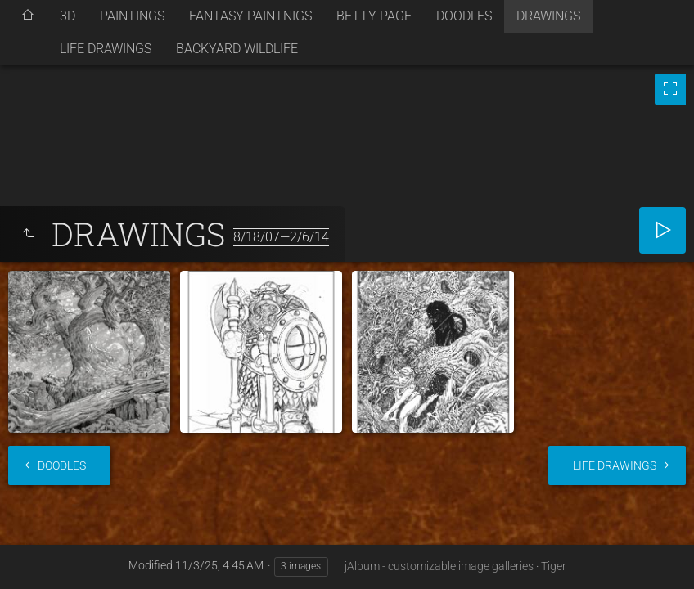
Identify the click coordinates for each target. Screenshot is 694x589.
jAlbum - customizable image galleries (439, 566)
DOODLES (464, 16)
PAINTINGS (132, 16)
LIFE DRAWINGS (105, 48)
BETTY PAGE (374, 16)
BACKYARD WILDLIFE (237, 48)
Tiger (553, 566)
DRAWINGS (548, 16)
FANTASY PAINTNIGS (250, 16)
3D (67, 16)
